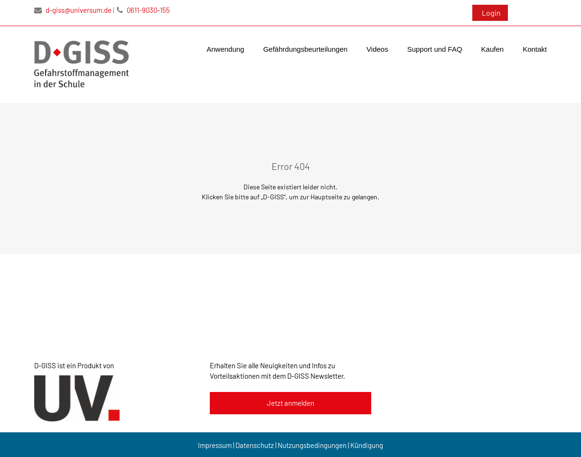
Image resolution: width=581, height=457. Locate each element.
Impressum (215, 445)
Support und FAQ (434, 49)
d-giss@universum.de (73, 10)
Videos (377, 49)
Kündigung (366, 445)
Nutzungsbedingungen (312, 445)
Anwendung (225, 49)
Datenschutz (254, 445)
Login (491, 12)
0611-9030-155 (143, 10)
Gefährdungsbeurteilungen (305, 49)
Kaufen (492, 49)
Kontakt (535, 49)
